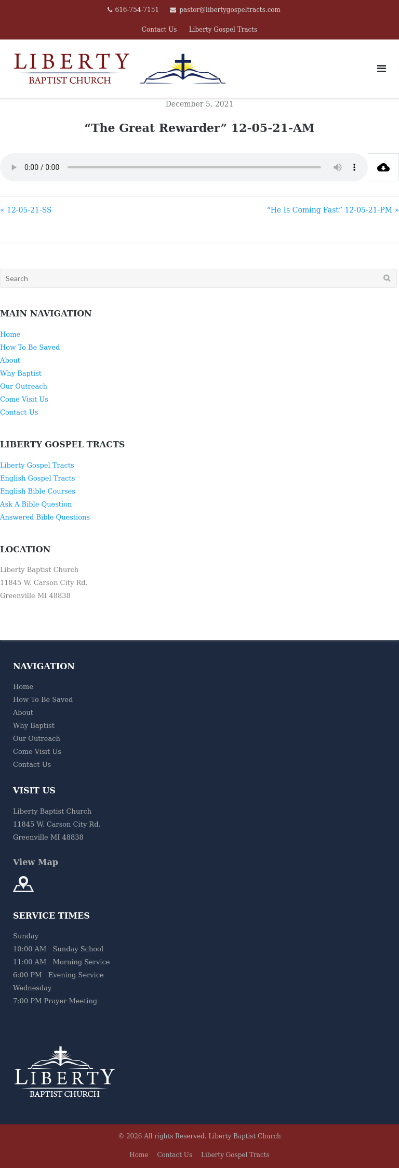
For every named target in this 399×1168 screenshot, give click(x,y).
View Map (35, 862)
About (10, 360)
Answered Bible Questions (45, 517)
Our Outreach (23, 386)
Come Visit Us (24, 399)
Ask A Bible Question (36, 504)
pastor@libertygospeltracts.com (230, 10)
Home (10, 334)
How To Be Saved (30, 347)
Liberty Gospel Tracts (223, 29)
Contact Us (159, 29)
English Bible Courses (37, 491)
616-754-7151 (137, 10)
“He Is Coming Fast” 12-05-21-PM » (333, 210)
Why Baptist (21, 373)
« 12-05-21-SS (26, 210)
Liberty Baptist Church (244, 1136)
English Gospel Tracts (37, 478)
